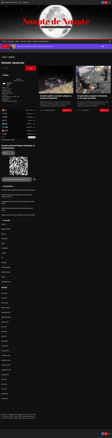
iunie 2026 (4, 293)
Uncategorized (5, 281)
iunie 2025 (4, 331)
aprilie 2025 (4, 341)
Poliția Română (5, 272)
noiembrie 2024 (5, 360)
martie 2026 (4, 303)
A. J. (41, 110)
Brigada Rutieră (5, 229)
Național (3, 262)
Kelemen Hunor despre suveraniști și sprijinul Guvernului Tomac (17, 209)
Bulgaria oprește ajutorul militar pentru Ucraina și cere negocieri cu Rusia (16, 195)
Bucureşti (18, 79)
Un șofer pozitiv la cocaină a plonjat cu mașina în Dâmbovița (56, 97)
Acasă (4, 41)
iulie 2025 (4, 326)
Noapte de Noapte (56, 21)
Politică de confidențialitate (40, 41)
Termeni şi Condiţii (28, 416)
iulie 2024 (4, 379)
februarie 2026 (5, 307)
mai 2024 (4, 389)
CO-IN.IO (32, 137)
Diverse (23, 41)
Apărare (3, 224)
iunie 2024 (4, 384)
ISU (2, 257)
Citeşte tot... (67, 110)
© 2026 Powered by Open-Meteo (9, 101)
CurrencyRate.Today (9, 140)
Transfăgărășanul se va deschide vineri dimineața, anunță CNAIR (17, 202)
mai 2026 (4, 298)
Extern (17, 41)
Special (29, 41)
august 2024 (5, 374)
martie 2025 (4, 346)
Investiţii (3, 253)
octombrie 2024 (5, 365)
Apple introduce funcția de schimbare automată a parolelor (18, 215)
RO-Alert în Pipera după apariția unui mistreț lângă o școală (18, 190)
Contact (16, 416)
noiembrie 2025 (5, 312)
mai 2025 (4, 336)
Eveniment (11, 41)
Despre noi (6, 416)
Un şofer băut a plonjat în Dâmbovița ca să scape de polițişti (92, 97)
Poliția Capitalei (5, 267)
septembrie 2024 (6, 370)
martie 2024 (4, 398)
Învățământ (4, 248)
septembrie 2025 (6, 317)
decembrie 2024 (5, 355)
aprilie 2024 (4, 393)
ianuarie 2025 (5, 350)
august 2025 (5, 322)
